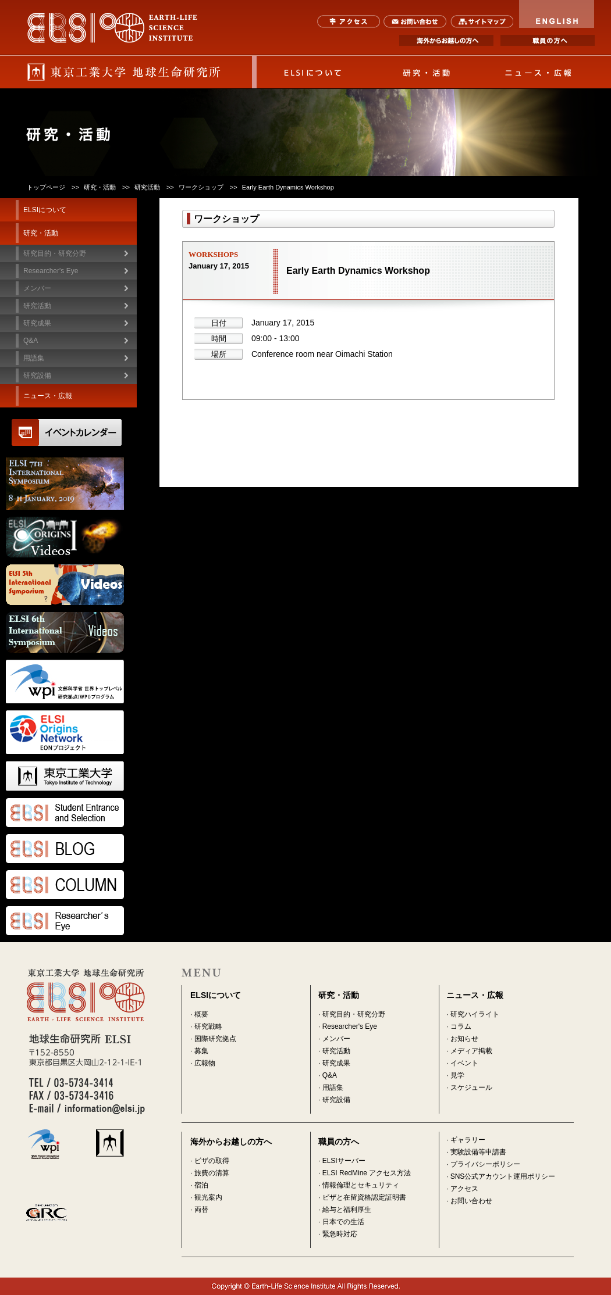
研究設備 (37, 375)
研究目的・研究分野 (54, 253)
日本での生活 (343, 1222)
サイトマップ (481, 21)
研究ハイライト (474, 1014)
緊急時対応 (339, 1234)
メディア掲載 (471, 1051)
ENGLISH (557, 14)
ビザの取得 (211, 1161)
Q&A (30, 341)
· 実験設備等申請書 (476, 1152)
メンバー (336, 1039)
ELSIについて (313, 72)
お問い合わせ (415, 21)
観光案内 (208, 1197)
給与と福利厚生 (346, 1209)
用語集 (33, 358)
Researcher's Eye (50, 271)
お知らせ (464, 1039)
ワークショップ (201, 187)
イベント (464, 1063)
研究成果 (336, 1063)
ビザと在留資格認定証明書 (364, 1197)
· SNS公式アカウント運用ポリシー (500, 1176)
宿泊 (201, 1185)
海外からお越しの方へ (446, 40)
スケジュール (471, 1087)
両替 (201, 1209)
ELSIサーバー (343, 1161)
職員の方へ (547, 40)
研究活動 (336, 1051)
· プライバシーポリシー (483, 1164)
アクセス (349, 21)
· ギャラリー (465, 1140)
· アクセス (462, 1189)
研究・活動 (426, 72)
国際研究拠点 (215, 1039)
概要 (201, 1014)
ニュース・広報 (538, 72)
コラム (460, 1026)
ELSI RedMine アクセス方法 (366, 1173)
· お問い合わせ (469, 1201)
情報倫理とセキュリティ (360, 1185)
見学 (457, 1075)
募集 (201, 1051)
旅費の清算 (211, 1173)
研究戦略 (208, 1026)
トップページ (46, 187)
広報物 (204, 1063)
